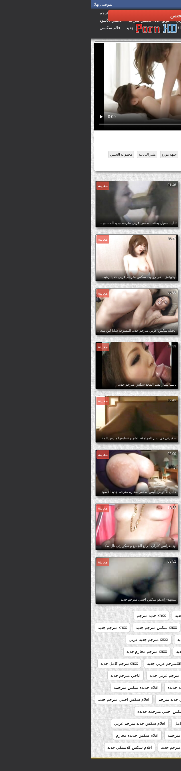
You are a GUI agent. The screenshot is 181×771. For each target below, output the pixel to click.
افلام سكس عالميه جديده (151, 747)
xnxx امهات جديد (98, 615)
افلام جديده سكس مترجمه (45, 687)
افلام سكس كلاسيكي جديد (38, 747)
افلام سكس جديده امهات (151, 735)
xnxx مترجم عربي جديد (104, 651)
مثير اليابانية (56, 154)
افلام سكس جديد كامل (144, 165)
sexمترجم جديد (134, 615)
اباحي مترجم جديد (34, 675)
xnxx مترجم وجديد (156, 663)
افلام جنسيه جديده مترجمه (150, 699)
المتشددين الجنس (104, 154)
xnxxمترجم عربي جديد (75, 663)
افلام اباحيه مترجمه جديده (98, 687)
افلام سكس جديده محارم (46, 735)
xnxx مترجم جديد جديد (105, 639)
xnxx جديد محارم (109, 627)
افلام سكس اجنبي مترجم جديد (32, 699)
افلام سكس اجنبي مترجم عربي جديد (141, 711)
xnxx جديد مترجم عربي (152, 627)
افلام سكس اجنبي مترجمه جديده (74, 711)
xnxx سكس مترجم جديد (65, 627)
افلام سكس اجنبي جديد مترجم (93, 699)
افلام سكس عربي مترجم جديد (95, 747)
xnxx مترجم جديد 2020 (152, 639)
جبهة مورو (78, 154)
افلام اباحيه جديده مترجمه (150, 687)
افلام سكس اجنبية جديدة (151, 723)
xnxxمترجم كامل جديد (28, 663)
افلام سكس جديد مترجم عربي (48, 723)
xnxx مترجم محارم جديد (55, 651)
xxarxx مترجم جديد (126, 675)
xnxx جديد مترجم (60, 615)
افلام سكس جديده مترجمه (99, 735)
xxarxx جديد (162, 675)
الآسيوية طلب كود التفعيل (142, 154)
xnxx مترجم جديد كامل (153, 651)
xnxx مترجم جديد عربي (57, 639)
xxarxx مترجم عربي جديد (80, 675)
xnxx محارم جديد (117, 663)
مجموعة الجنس (30, 154)
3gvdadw (164, 615)
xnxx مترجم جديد (21, 627)
